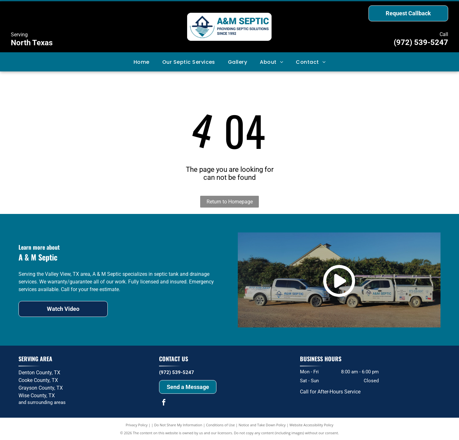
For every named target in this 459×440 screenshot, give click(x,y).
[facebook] (164, 403)
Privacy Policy (137, 424)
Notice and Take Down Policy (262, 424)
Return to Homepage (230, 202)
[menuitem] (141, 61)
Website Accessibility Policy (311, 424)
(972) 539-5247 (421, 42)
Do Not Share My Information (178, 424)
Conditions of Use (220, 424)
